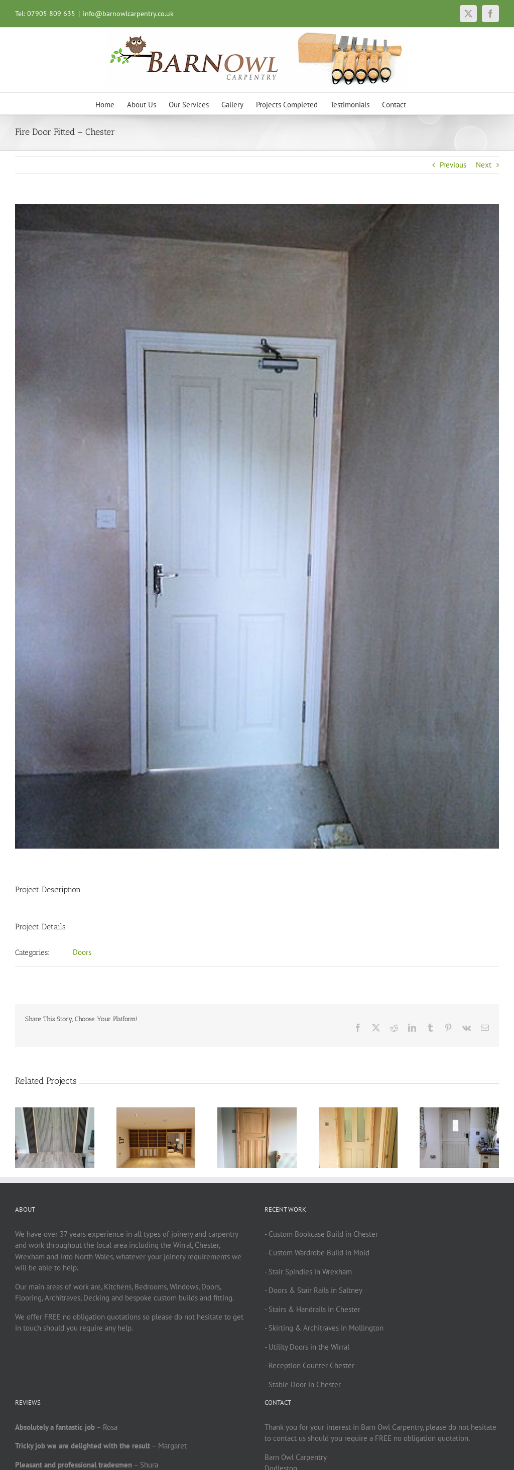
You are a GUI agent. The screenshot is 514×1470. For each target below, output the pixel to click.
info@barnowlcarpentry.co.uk (128, 13)
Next (483, 165)
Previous (453, 165)
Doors (82, 952)
